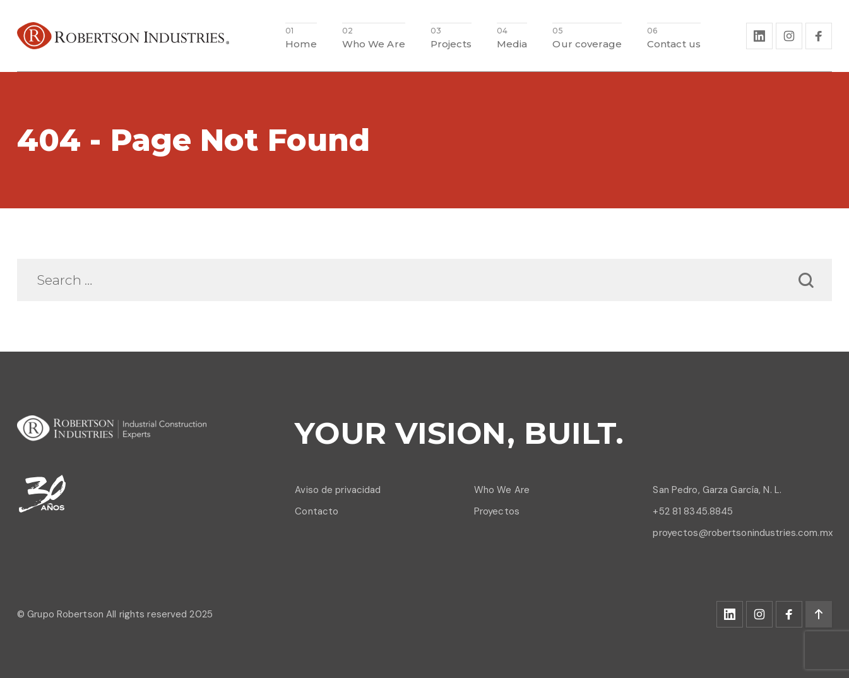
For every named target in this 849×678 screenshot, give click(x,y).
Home (300, 43)
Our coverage (586, 43)
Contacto (316, 511)
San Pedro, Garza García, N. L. (717, 490)
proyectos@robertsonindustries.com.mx (742, 532)
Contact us (674, 43)
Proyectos (496, 511)
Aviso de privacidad (338, 490)
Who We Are (373, 43)
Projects (451, 43)
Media (512, 43)
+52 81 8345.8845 (693, 511)
